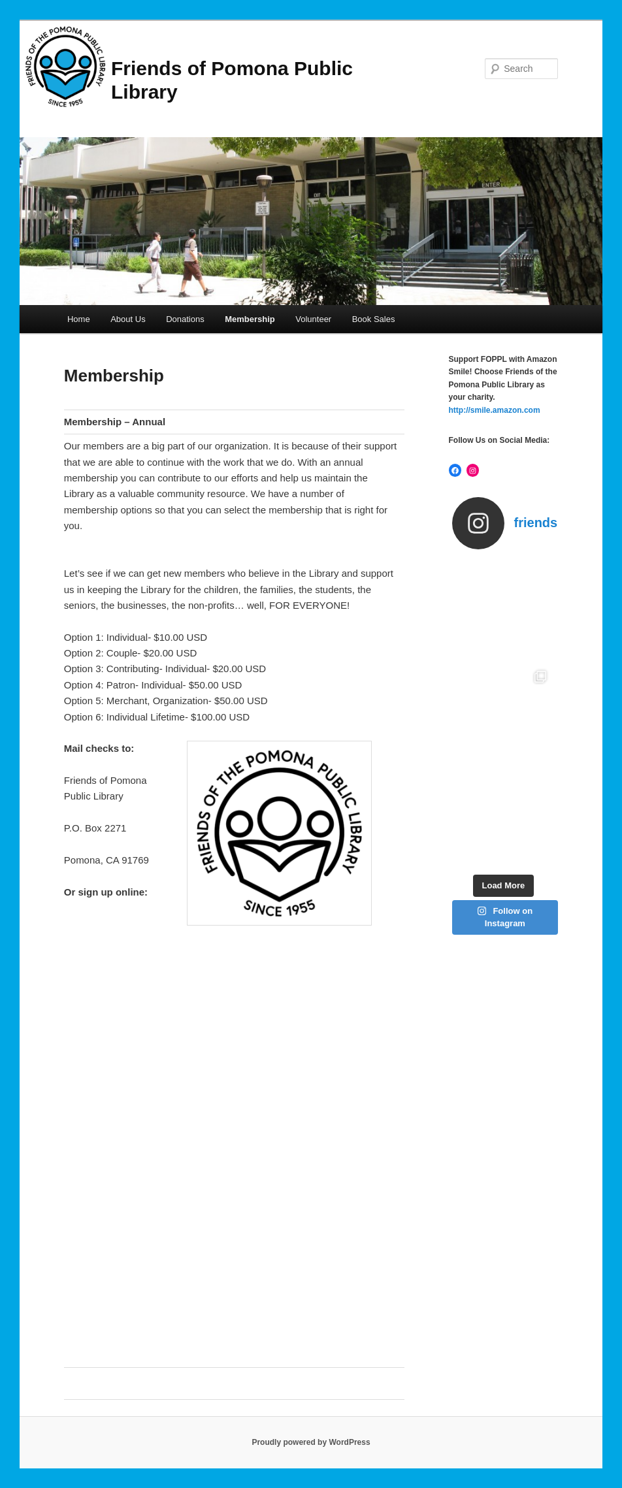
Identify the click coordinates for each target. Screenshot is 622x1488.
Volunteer (313, 319)
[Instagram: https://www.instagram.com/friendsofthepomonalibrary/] (473, 470)
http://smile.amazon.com (494, 410)
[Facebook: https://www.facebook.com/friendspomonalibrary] (455, 470)
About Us (127, 319)
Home (78, 319)
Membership (250, 319)
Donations (185, 319)
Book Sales (373, 319)
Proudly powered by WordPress (311, 1442)
